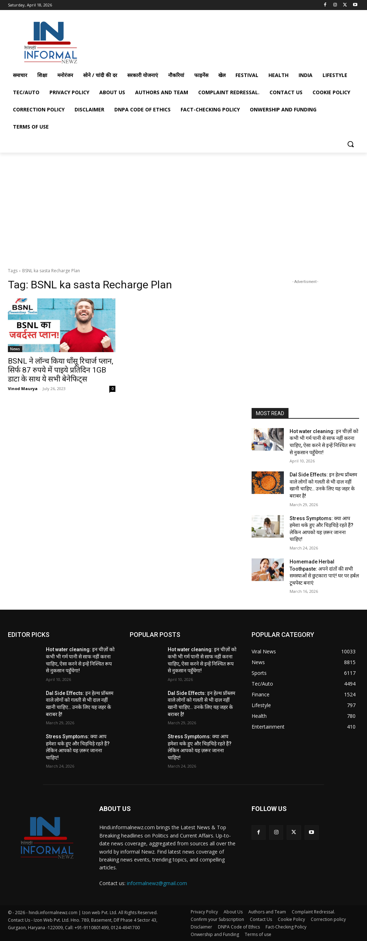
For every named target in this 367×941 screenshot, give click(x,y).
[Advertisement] (176, 40)
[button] (350, 144)
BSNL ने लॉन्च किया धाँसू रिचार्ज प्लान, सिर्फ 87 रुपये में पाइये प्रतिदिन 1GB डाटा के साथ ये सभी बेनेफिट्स (60, 370)
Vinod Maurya (23, 388)
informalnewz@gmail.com (157, 883)
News (15, 348)
